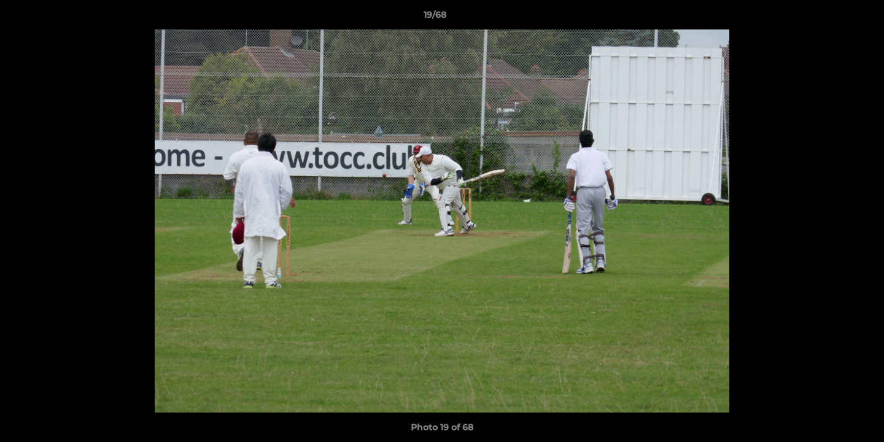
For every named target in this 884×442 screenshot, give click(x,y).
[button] (832, 17)
